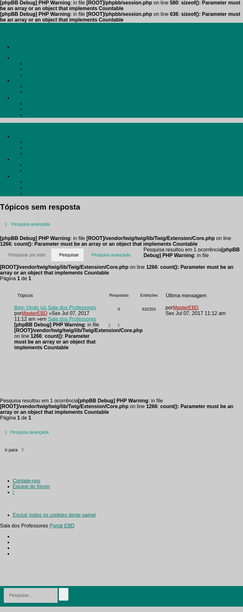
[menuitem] (27, 57)
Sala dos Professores (72, 319)
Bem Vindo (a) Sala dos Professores (55, 307)
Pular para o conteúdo (25, 36)
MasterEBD (34, 313)
